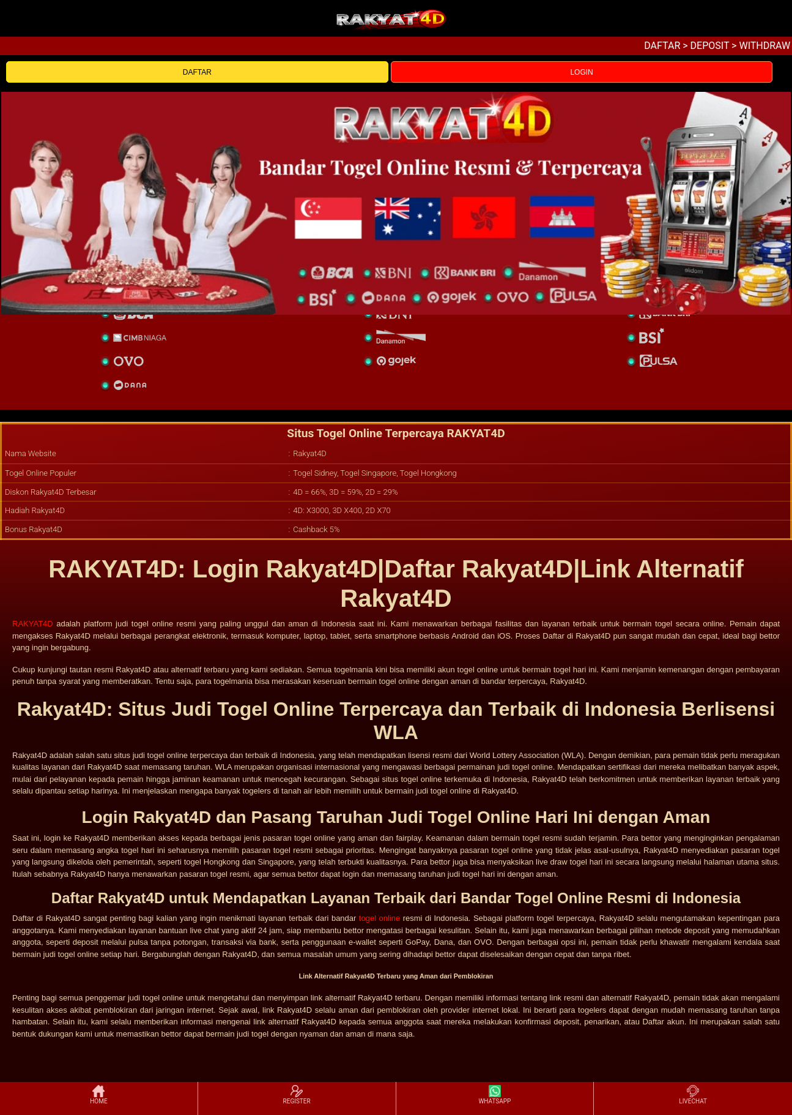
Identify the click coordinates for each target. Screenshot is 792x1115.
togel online (379, 918)
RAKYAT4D (32, 623)
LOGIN (581, 72)
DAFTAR (197, 72)
